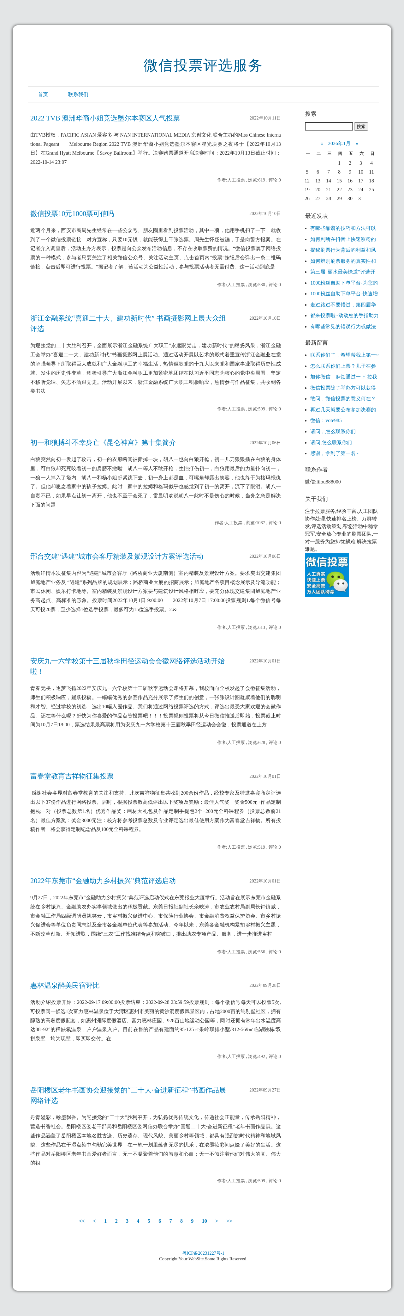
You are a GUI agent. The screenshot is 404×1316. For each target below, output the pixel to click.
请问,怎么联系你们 (331, 442)
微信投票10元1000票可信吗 (72, 214)
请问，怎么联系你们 (333, 431)
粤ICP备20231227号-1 (203, 1253)
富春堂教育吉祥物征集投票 (72, 776)
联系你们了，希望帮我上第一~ (344, 355)
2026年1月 (339, 143)
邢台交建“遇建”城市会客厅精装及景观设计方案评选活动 (116, 556)
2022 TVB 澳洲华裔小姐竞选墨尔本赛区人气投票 (105, 118)
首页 (43, 94)
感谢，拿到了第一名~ (334, 453)
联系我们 (78, 94)
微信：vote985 (326, 420)
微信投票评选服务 (203, 65)
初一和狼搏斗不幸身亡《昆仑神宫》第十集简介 (103, 442)
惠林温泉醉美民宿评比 (65, 985)
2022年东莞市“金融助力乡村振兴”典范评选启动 (103, 881)
